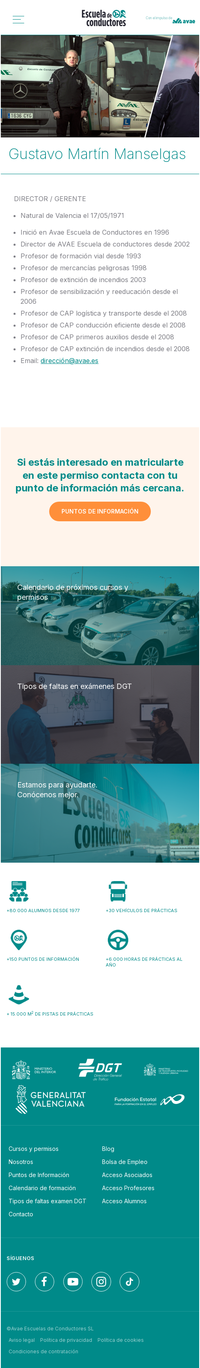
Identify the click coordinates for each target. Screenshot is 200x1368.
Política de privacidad (66, 1340)
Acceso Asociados (127, 1174)
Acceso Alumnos (124, 1201)
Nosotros (21, 1161)
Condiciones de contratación (43, 1351)
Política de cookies (121, 1340)
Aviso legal (22, 1340)
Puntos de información (100, 511)
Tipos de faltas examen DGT (47, 1201)
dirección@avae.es (69, 361)
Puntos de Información (39, 1174)
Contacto (21, 1214)
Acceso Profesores (128, 1187)
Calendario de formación (42, 1187)
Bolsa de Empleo (125, 1161)
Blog (108, 1148)
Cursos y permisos (34, 1148)
